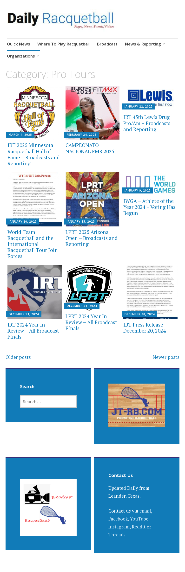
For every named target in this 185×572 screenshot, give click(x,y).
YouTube (139, 519)
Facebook (118, 519)
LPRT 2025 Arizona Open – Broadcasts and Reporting (92, 238)
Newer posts (166, 357)
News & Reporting (143, 44)
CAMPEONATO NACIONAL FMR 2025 (90, 148)
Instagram (119, 527)
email (145, 511)
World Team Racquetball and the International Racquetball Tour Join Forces (32, 244)
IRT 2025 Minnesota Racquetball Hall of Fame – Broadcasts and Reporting (33, 154)
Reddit (138, 527)
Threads (117, 535)
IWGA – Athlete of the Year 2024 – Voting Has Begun (149, 207)
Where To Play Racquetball (63, 44)
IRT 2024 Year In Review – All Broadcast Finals (33, 330)
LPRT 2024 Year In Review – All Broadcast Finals (91, 322)
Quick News (18, 44)
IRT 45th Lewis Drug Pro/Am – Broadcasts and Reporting (146, 123)
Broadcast (107, 44)
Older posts (18, 357)
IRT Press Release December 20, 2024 (144, 327)
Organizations (21, 56)
